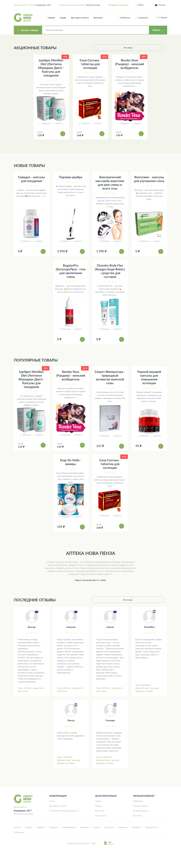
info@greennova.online (118, 5)
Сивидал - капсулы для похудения (31, 179)
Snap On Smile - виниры (70, 462)
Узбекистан (19, 832)
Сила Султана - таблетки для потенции (90, 64)
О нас (52, 801)
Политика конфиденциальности (64, 810)
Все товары (154, 48)
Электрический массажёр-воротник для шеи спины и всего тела (110, 182)
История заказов (140, 810)
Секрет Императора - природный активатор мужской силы (110, 377)
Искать (157, 30)
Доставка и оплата (80, 17)
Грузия (96, 827)
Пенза (140, 5)
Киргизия (123, 827)
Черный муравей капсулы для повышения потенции (149, 377)
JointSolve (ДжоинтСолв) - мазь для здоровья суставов (147, 688)
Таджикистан (151, 827)
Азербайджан (69, 827)
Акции (63, 17)
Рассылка (137, 815)
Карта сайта (100, 815)
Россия (17, 827)
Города (98, 806)
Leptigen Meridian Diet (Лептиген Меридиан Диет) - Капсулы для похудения (51, 67)
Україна (28, 827)
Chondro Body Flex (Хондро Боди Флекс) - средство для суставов (110, 271)
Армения (84, 827)
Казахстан (109, 827)
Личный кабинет (140, 806)
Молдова (136, 827)
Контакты (98, 17)
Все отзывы (154, 600)
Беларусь (53, 827)
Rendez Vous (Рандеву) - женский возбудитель (129, 64)
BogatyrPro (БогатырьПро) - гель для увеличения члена (71, 271)
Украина (40, 827)
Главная (51, 17)
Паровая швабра (70, 177)
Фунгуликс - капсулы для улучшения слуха (149, 179)
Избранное (138, 801)
